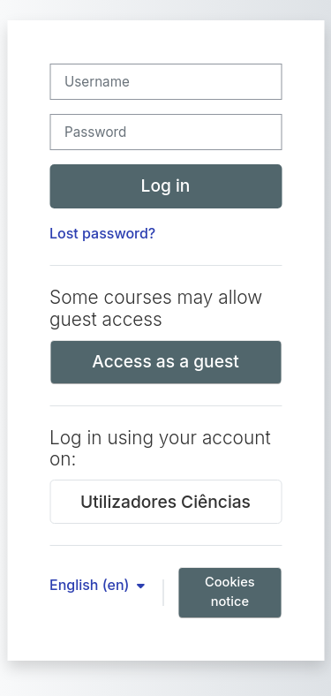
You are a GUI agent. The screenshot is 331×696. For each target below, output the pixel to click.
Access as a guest (165, 361)
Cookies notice (230, 591)
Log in (166, 185)
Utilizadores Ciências (165, 501)
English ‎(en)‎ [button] (91, 585)
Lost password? (102, 233)
